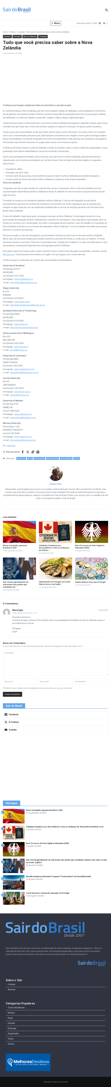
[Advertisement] (55, 79)
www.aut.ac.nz (21, 324)
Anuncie (10, 989)
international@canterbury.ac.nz (24, 372)
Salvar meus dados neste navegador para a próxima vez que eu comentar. (39, 688)
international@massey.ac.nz (23, 440)
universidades (66, 458)
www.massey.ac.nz (23, 437)
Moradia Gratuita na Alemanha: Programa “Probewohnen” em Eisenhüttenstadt (58, 877)
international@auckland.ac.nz (23, 282)
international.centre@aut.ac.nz (24, 327)
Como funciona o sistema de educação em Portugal (47, 893)
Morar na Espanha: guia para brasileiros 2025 (15, 546)
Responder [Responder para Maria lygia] (103, 610)
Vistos (76, 458)
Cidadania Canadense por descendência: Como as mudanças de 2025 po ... (54, 547)
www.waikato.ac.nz (23, 414)
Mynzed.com (9, 254)
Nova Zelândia (29, 36)
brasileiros (21, 458)
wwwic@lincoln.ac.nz (19, 395)
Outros (10, 1044)
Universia (11, 445)
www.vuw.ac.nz (21, 347)
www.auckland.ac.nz (23, 279)
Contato (10, 984)
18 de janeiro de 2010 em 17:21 (25, 613)
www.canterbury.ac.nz (24, 369)
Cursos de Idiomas (15, 1007)
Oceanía (21, 32)
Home (5, 32)
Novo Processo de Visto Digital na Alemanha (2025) (47, 843)
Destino (13, 32)
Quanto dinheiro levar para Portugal (90, 582)
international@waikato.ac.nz (23, 417)
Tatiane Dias (55, 484)
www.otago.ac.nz (22, 302)
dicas (30, 458)
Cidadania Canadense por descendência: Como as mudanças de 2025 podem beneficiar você (64, 827)
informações (39, 458)
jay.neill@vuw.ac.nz (18, 350)
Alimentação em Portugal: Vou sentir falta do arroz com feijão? (54, 583)
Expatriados (12, 1033)
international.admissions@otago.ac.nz (27, 305)
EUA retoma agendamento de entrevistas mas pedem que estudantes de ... (15, 584)
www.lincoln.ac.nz (22, 392)
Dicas (9, 1018)
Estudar (17, 36)
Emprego (11, 1028)
